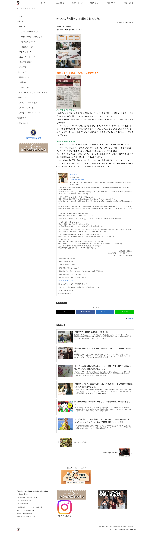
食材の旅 (22, 82)
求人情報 (22, 67)
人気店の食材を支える (30, 32)
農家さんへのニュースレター (30, 113)
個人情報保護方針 (26, 62)
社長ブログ (21, 118)
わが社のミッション (29, 42)
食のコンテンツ (23, 72)
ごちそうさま (24, 87)
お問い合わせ (22, 123)
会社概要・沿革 (27, 47)
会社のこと (21, 21)
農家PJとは (21, 98)
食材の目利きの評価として (31, 37)
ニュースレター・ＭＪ (28, 57)
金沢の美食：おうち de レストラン (33, 92)
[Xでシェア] (65, 312)
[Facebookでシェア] (85, 312)
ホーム (20, 16)
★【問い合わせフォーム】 (66, 280)
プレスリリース (62, 302)
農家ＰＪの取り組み (27, 108)
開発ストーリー (25, 77)
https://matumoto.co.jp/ (77, 179)
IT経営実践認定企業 (33, 138)
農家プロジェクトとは (28, 103)
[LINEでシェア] (124, 312)
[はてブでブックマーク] (105, 312)
